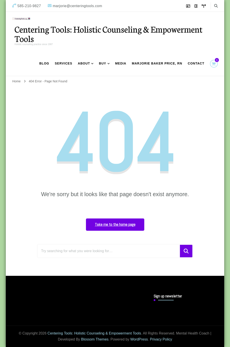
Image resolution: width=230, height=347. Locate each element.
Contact (196, 63)
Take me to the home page (115, 224)
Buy (102, 63)
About (84, 63)
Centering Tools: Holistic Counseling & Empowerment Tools (108, 33)
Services (63, 63)
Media (120, 63)
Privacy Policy (161, 339)
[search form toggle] (216, 6)
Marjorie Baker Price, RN (157, 63)
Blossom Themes (94, 339)
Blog (44, 63)
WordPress (139, 339)
